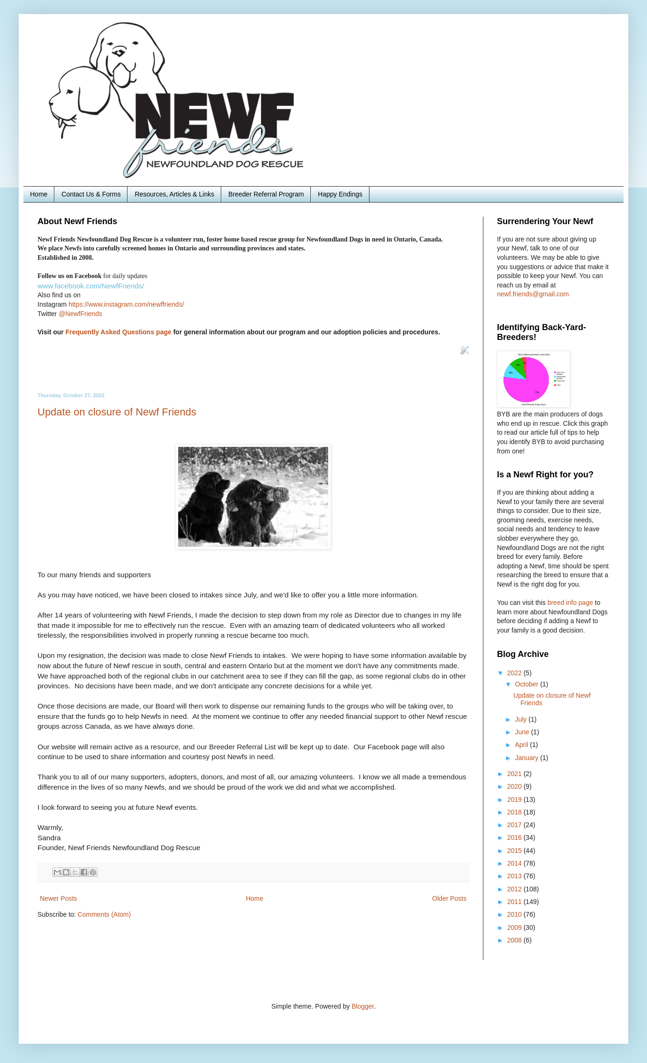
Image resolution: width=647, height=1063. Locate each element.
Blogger (363, 1006)
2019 (515, 799)
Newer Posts (58, 898)
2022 (515, 673)
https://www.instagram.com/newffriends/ (126, 304)
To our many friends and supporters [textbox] (253, 712)
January (527, 757)
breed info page (571, 602)
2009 (515, 927)
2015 (515, 850)
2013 (515, 876)
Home (38, 194)
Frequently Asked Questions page (119, 332)
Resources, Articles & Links (174, 194)
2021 (515, 773)
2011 (515, 901)
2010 (515, 914)
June (523, 732)
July (521, 719)
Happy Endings (340, 194)
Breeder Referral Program (266, 194)
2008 (515, 940)
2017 (515, 825)
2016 (515, 837)
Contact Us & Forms (90, 194)
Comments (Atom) (104, 914)
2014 (515, 863)
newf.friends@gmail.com (533, 294)
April (522, 744)
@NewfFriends (80, 313)
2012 (515, 889)
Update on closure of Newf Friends (117, 412)
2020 (515, 786)
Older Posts (449, 898)
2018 (515, 812)
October (527, 684)
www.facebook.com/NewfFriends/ (91, 286)
